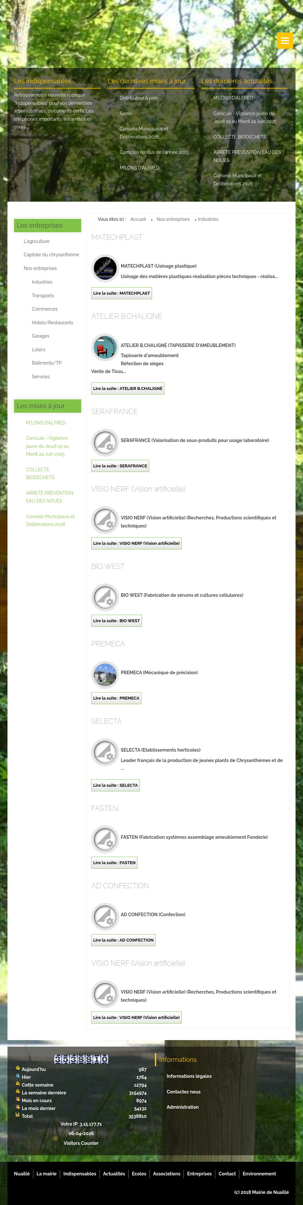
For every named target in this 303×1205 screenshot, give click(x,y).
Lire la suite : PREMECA (116, 698)
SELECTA (106, 721)
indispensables (31, 103)
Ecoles (139, 1173)
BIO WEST (108, 566)
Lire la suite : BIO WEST (116, 620)
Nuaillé (22, 1173)
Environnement (259, 1173)
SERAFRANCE (114, 411)
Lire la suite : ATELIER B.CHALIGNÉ (127, 388)
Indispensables (79, 1173)
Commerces (44, 309)
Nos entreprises (40, 268)
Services (41, 376)
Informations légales (189, 1076)
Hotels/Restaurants (52, 322)
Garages (40, 336)
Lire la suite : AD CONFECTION (123, 940)
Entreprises (199, 1173)
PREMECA (108, 643)
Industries (42, 282)
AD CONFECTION (120, 885)
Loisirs (38, 349)
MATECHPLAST (117, 237)
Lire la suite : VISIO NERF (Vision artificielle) (136, 543)
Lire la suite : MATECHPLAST (121, 293)
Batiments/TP (46, 363)
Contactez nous (184, 1091)
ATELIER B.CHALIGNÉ (126, 316)
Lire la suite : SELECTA (115, 785)
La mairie (47, 1173)
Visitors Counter (81, 1143)
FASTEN (104, 808)
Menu (285, 41)
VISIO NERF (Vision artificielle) (138, 489)
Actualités (114, 1173)
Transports (43, 295)
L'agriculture (36, 241)
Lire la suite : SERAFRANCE (120, 465)
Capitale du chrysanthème (51, 254)
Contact (227, 1173)
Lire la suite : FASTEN (114, 862)
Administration (183, 1107)
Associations (166, 1173)
